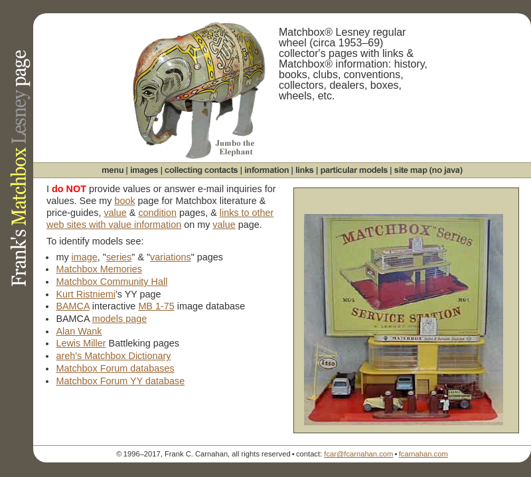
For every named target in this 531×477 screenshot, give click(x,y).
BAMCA (72, 306)
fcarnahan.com (423, 454)
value (115, 212)
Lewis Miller (81, 343)
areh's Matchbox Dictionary (113, 355)
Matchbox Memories (99, 269)
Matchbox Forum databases (115, 368)
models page (119, 318)
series (118, 257)
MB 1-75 (156, 306)
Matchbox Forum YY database (120, 381)
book (124, 200)
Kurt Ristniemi (85, 294)
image (85, 257)
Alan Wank (79, 331)
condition (157, 212)
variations (170, 257)
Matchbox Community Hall (111, 281)
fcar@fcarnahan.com (358, 454)
